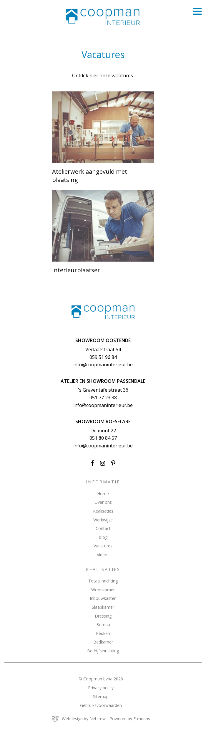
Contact (103, 528)
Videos (103, 554)
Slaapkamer (103, 607)
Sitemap (101, 696)
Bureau (103, 624)
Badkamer (103, 642)
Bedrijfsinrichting (103, 651)
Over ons (103, 502)
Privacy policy (101, 687)
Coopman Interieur (103, 312)
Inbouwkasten (103, 598)
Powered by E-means (129, 718)
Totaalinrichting (103, 581)
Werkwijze (103, 520)
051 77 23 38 (103, 397)
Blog (103, 537)
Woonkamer (103, 590)
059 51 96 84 (103, 357)
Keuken (103, 633)
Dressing (103, 616)
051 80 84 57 (103, 438)
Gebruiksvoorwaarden (101, 705)
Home (103, 493)
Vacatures (103, 546)
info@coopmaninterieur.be (103, 364)
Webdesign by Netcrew (84, 718)
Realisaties (103, 511)
